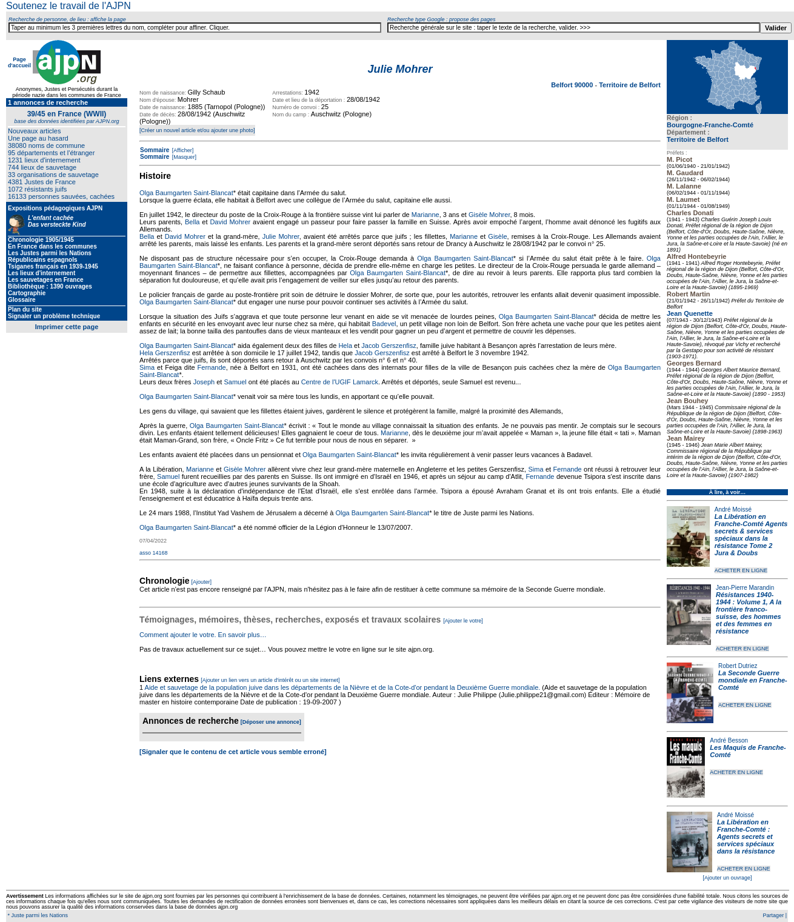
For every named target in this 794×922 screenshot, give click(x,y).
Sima (147, 367)
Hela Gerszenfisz (164, 352)
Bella (192, 221)
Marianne (425, 214)
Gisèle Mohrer (489, 214)
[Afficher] (181, 150)
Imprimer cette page (67, 326)
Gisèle (497, 236)
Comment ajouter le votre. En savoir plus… (203, 634)
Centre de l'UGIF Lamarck (339, 382)
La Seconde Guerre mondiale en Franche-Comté (752, 680)
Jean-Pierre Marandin (745, 587)
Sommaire (154, 150)
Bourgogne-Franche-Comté (710, 125)
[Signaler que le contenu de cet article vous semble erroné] (233, 751)
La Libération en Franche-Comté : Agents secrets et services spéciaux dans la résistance (746, 836)
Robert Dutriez (737, 666)
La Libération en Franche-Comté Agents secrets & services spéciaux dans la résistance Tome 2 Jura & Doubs (751, 534)
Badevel (384, 323)
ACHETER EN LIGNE (741, 570)
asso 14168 (153, 553)
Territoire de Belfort (698, 139)
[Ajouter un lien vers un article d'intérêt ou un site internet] (270, 680)
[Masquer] (183, 157)
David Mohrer (230, 221)
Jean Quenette (690, 313)
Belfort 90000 (573, 85)
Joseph (204, 382)
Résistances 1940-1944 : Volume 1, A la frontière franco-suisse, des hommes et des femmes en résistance (748, 613)
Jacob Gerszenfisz (388, 345)
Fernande (212, 367)
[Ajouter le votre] (463, 621)
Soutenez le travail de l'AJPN (68, 6)
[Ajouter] (202, 582)
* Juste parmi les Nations (37, 915)
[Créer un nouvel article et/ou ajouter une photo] (197, 130)
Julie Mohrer (280, 236)
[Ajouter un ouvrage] (727, 878)
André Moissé (733, 509)
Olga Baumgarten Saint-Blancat (186, 192)
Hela (345, 345)
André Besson (729, 740)
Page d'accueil (19, 62)
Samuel (235, 382)
